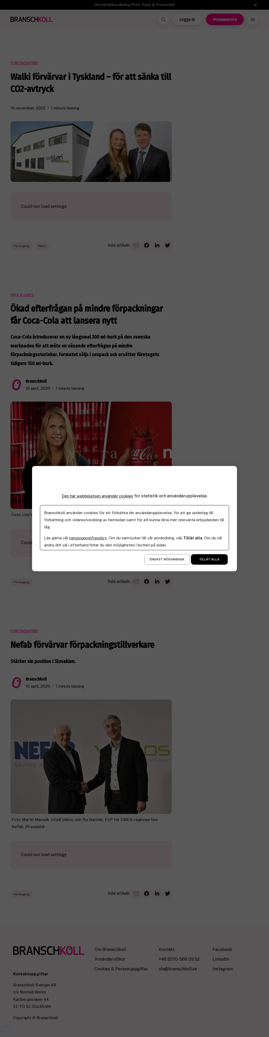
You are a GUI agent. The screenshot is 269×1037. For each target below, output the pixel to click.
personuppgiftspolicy (88, 538)
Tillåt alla (209, 559)
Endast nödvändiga (167, 559)
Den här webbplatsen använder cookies (97, 495)
